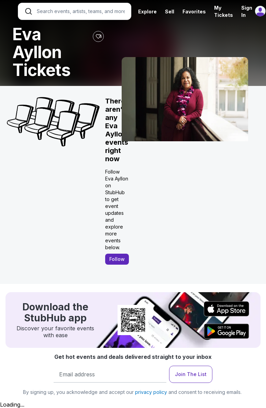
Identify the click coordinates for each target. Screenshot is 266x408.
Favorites (194, 11)
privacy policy (151, 392)
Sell (169, 11)
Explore (147, 11)
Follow (117, 259)
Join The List (191, 374)
